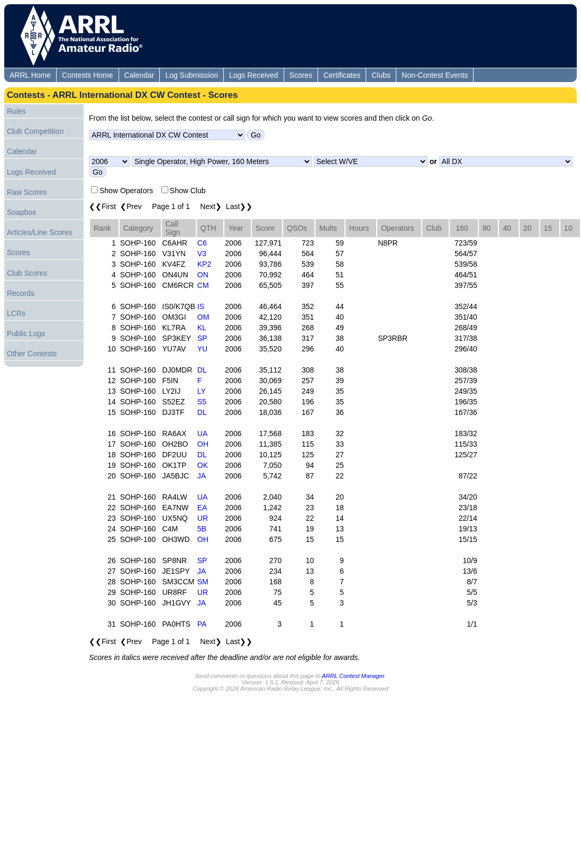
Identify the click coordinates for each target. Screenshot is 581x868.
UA (202, 433)
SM (202, 581)
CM (203, 285)
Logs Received (253, 75)
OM (203, 317)
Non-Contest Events (435, 75)
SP (202, 338)
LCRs (16, 313)
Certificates (341, 75)
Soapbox (21, 212)
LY (201, 391)
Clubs (381, 75)
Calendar (139, 75)
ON (202, 274)
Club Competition (35, 131)
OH (202, 444)
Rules (16, 111)
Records (20, 293)
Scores (301, 75)
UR (202, 518)
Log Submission (191, 75)
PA (202, 624)
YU (202, 349)
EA (202, 507)
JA (201, 476)
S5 (201, 401)
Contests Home (87, 75)
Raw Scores (27, 192)
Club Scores (27, 273)
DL (202, 370)
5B (201, 529)
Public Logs (26, 333)
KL (201, 327)
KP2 (204, 264)
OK (202, 465)
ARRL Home (30, 75)
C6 (202, 243)
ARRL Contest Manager (353, 676)
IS (200, 306)
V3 (201, 253)
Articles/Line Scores (39, 232)
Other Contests (32, 353)
